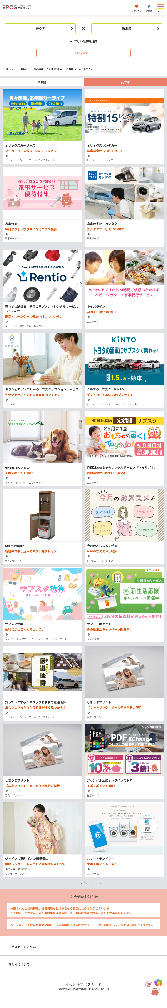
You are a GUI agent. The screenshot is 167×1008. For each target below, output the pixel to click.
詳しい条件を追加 (83, 41)
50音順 (125, 82)
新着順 (42, 82)
